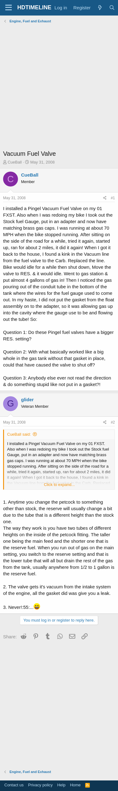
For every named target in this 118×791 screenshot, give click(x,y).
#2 (113, 422)
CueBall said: (19, 434)
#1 (113, 198)
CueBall (15, 162)
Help (61, 785)
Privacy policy (40, 785)
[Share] (105, 198)
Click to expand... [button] (59, 484)
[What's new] (100, 7)
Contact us (14, 785)
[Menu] (8, 8)
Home (75, 785)
